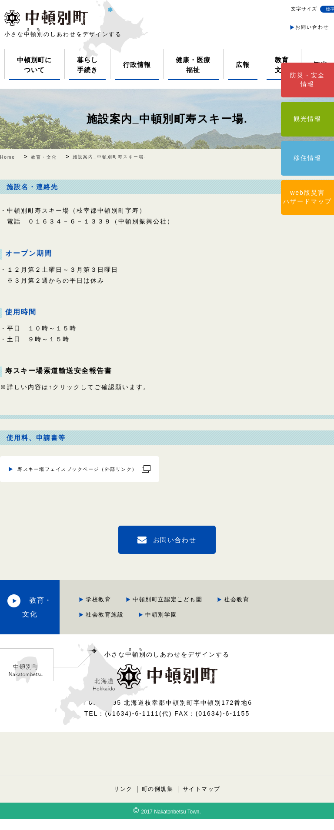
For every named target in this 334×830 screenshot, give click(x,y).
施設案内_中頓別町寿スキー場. (167, 118)
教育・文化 (78, 611)
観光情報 (307, 118)
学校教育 (174, 596)
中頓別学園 (177, 626)
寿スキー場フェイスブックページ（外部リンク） (65, 468)
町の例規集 (157, 800)
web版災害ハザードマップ (307, 197)
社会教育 (174, 611)
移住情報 (307, 157)
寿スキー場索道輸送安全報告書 (60, 370)
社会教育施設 (228, 611)
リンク (122, 800)
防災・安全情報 (307, 79)
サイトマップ (202, 800)
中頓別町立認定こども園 (245, 596)
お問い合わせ (312, 27)
